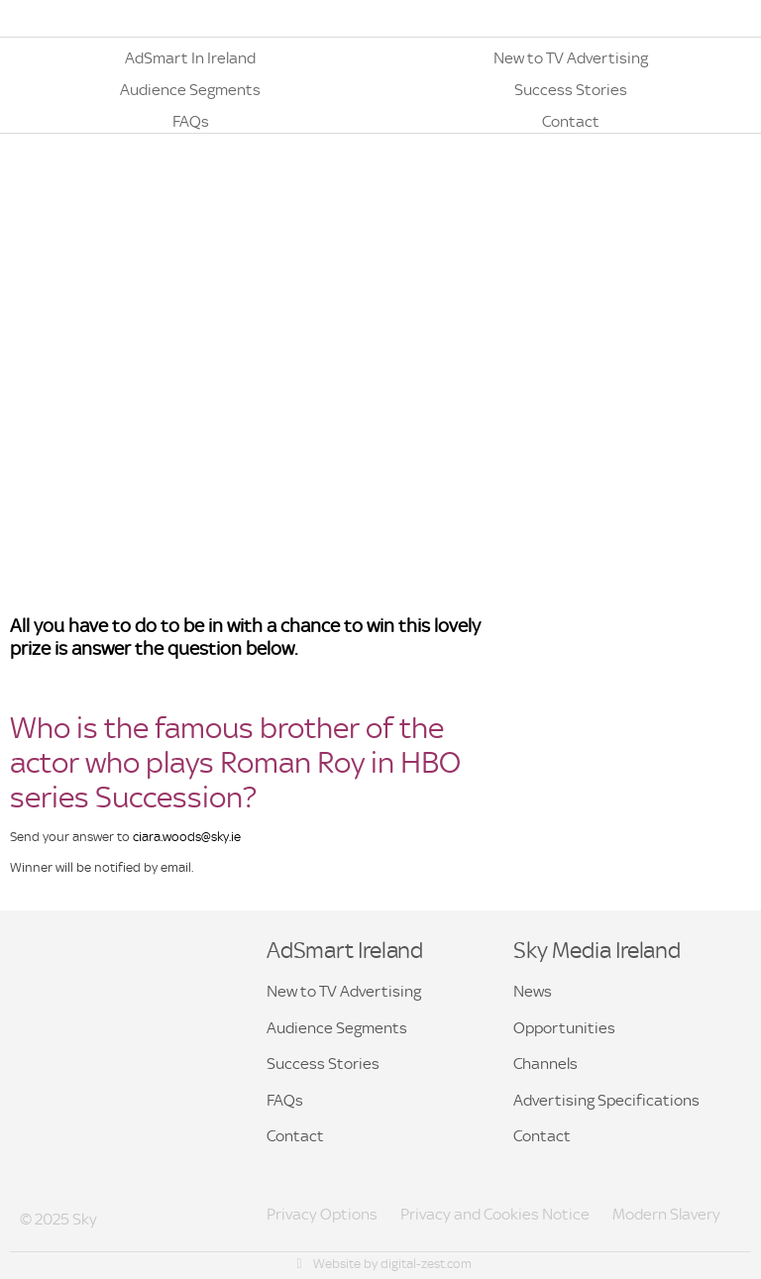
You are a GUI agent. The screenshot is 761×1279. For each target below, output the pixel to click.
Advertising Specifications (606, 1100)
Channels (545, 1063)
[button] (190, 53)
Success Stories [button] (323, 1063)
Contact (295, 1135)
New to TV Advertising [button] (344, 991)
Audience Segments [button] (337, 1027)
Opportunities (564, 1027)
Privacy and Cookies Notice (495, 1214)
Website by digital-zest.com (383, 1263)
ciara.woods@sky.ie (187, 836)
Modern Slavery (666, 1214)
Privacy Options (322, 1214)
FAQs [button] (285, 1100)
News (532, 991)
